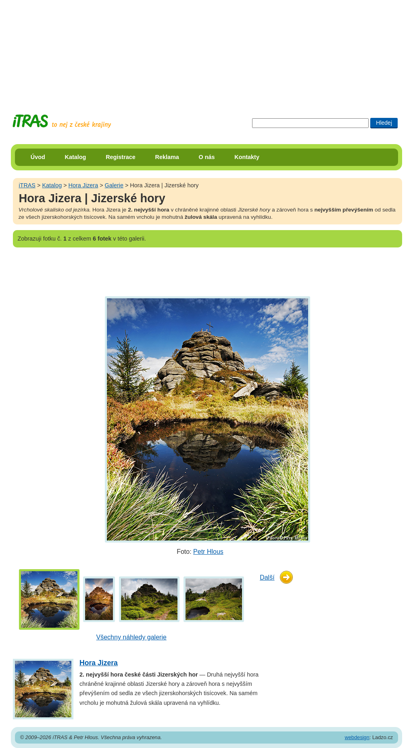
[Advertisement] (206, 50)
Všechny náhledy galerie (131, 637)
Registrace (121, 157)
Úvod (38, 157)
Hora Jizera (83, 185)
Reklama (167, 157)
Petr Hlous (208, 551)
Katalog (75, 157)
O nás (207, 157)
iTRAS (27, 185)
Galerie (114, 185)
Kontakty (246, 157)
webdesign (357, 737)
